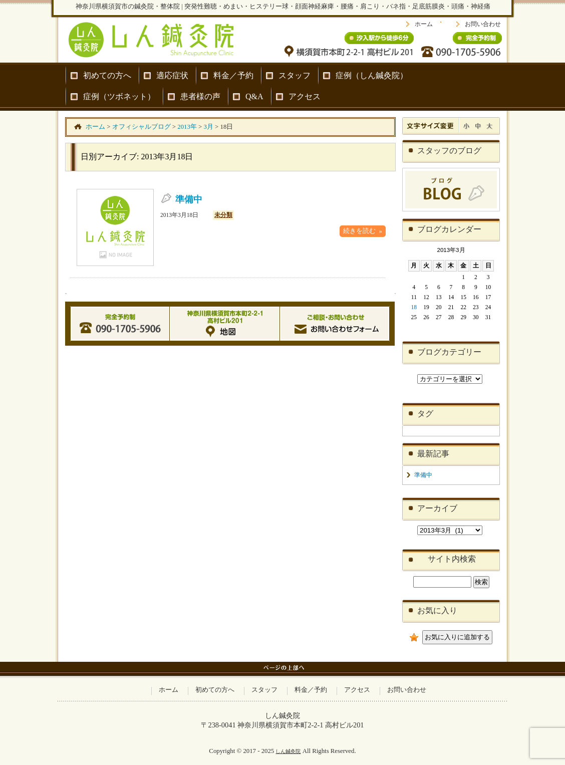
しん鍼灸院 (288, 751)
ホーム (424, 24)
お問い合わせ (483, 24)
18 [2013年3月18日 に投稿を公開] (414, 307)
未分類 (223, 215)
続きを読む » (362, 230)
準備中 (188, 199)
